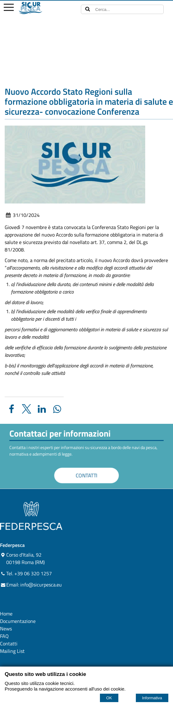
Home (6, 613)
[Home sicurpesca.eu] (41, 8)
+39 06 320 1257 (33, 573)
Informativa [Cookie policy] (152, 698)
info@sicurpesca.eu (41, 584)
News (6, 628)
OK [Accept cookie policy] (109, 698)
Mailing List (12, 651)
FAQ (4, 636)
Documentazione (18, 621)
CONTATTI (86, 475)
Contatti (8, 643)
